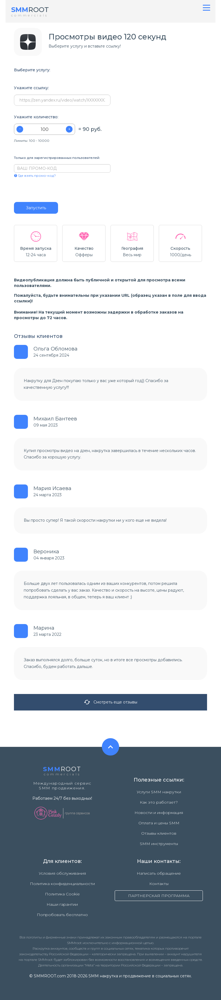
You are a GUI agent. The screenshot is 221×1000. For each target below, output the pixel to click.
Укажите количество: (36, 117)
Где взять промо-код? (35, 175)
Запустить (36, 207)
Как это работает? (159, 802)
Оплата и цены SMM (158, 822)
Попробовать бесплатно (62, 914)
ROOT (30, 10)
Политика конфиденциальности (62, 883)
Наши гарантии (62, 904)
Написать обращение (159, 873)
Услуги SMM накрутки (159, 791)
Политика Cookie (62, 894)
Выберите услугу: (32, 70)
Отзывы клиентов (158, 833)
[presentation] (48, 190)
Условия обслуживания (62, 873)
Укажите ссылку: (31, 88)
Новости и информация (158, 812)
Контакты (159, 883)
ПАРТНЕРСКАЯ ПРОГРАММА (158, 895)
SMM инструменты (159, 843)
